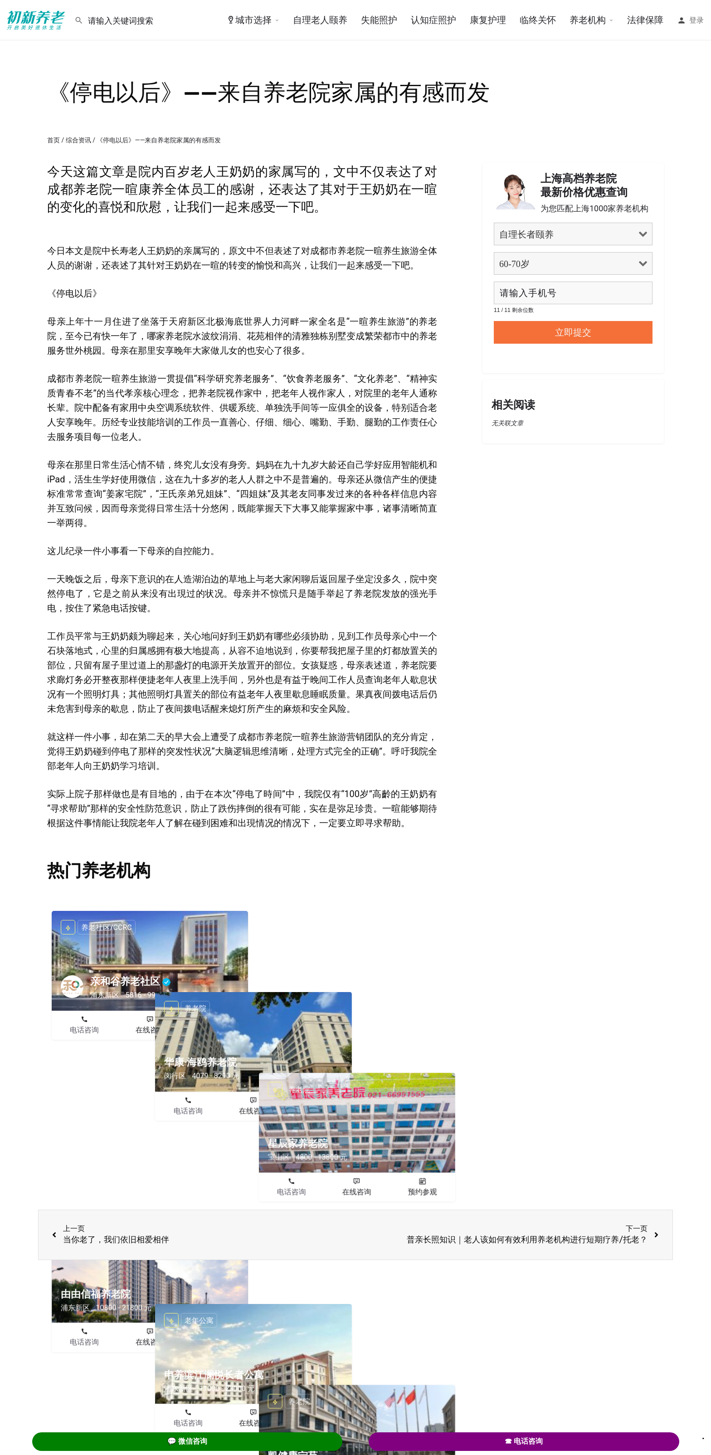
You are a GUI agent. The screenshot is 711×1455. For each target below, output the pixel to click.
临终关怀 (538, 20)
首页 (53, 140)
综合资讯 (78, 140)
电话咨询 (84, 1030)
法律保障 (645, 20)
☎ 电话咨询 (524, 1441)
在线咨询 (150, 1030)
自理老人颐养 (320, 20)
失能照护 (379, 20)
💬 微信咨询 (187, 1441)
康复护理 (488, 20)
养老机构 (588, 20)
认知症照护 (433, 20)
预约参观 (215, 1030)
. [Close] (703, 1435)
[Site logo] (37, 19)
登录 (696, 20)
